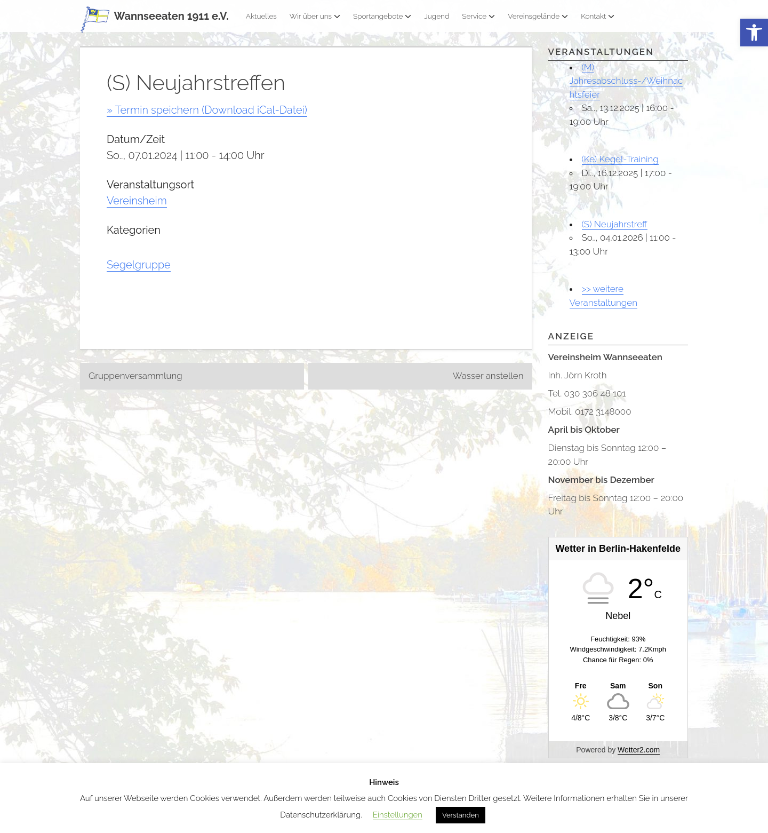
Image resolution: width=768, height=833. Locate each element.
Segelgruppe (139, 264)
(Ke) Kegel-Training (620, 159)
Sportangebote (382, 16)
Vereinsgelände (538, 16)
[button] (754, 33)
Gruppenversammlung (135, 375)
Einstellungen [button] (397, 815)
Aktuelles (261, 16)
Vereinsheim (137, 200)
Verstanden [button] (460, 815)
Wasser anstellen (488, 375)
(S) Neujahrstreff (614, 224)
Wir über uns (315, 16)
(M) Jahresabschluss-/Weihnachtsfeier (626, 81)
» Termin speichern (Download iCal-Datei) (207, 110)
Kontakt (597, 16)
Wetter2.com (639, 749)
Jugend (436, 16)
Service (478, 16)
